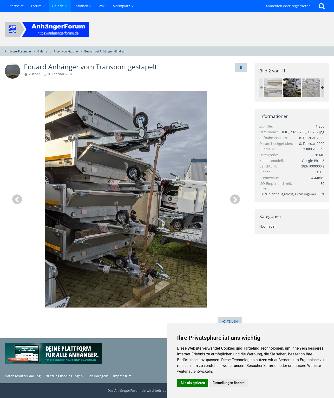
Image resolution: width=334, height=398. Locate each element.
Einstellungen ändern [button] (229, 383)
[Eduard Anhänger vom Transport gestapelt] (273, 87)
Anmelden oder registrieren (288, 6)
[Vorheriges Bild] (17, 199)
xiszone (35, 74)
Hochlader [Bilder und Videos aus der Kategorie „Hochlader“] (267, 226)
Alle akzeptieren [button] (193, 383)
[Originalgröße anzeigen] (241, 67)
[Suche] (321, 6)
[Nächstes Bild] (235, 199)
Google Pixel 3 (313, 160)
